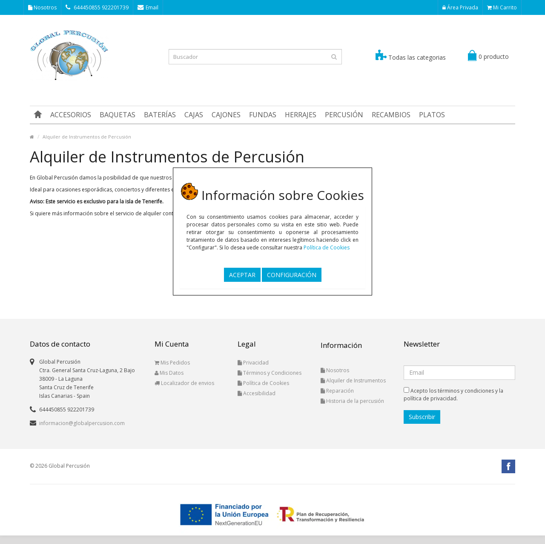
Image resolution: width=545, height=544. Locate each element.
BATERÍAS (160, 114)
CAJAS (193, 114)
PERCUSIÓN (344, 114)
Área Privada (460, 7)
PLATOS (432, 114)
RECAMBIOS (391, 114)
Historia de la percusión (352, 401)
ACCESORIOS (70, 114)
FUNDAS (262, 114)
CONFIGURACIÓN (291, 275)
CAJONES (226, 114)
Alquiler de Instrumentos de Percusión (87, 136)
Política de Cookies (327, 247)
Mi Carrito (502, 7)
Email (148, 7)
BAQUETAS (117, 114)
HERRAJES (300, 114)
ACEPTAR (242, 275)
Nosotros (42, 7)
